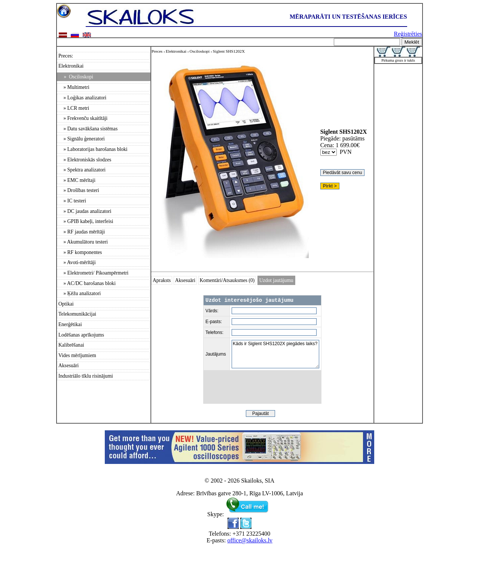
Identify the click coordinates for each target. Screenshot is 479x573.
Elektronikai (70, 66)
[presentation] (262, 387)
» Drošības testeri (78, 190)
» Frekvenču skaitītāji (82, 118)
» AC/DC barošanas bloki (87, 283)
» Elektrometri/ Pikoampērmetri (93, 273)
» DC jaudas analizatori (85, 211)
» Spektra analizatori (82, 170)
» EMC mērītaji (76, 180)
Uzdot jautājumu (276, 280)
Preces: (65, 56)
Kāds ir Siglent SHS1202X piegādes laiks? (275, 354)
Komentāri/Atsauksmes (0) (227, 280)
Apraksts (162, 280)
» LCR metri (73, 108)
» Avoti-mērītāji (77, 262)
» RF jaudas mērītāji (81, 232)
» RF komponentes (80, 252)
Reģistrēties (408, 34)
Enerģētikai (70, 324)
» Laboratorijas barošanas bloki (93, 149)
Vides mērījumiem (77, 355)
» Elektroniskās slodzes (84, 159)
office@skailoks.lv (249, 540)
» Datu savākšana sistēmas (88, 128)
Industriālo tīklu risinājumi (85, 376)
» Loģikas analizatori (82, 97)
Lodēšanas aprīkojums (81, 335)
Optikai (66, 304)
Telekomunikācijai (77, 314)
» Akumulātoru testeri (83, 242)
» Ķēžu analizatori (79, 293)
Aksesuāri (68, 365)
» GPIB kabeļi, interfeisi (85, 221)
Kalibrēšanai (71, 345)
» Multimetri (73, 87)
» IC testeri (72, 201)
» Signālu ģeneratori (81, 139)
